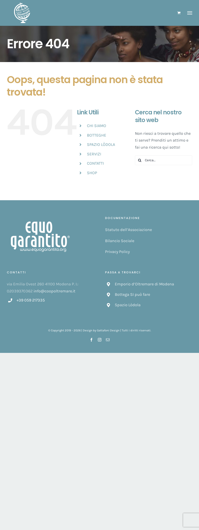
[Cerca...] (163, 160)
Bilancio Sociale (119, 240)
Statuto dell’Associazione (128, 229)
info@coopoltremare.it (54, 291)
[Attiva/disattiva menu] (190, 12)
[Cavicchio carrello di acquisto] (178, 12)
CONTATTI (95, 163)
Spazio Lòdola (128, 304)
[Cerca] (140, 160)
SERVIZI (94, 154)
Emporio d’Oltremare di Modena (144, 284)
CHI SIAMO (96, 125)
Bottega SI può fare (132, 294)
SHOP (92, 172)
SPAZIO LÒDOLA (101, 144)
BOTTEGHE (96, 135)
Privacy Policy (117, 251)
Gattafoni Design (108, 330)
